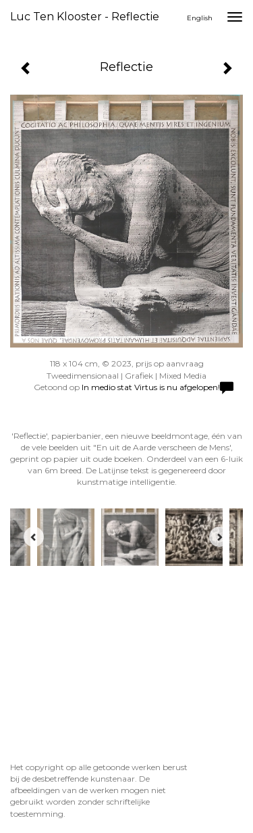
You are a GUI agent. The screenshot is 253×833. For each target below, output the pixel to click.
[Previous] (34, 537)
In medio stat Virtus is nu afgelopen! (151, 387)
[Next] (219, 537)
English (200, 18)
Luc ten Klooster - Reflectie (84, 16)
